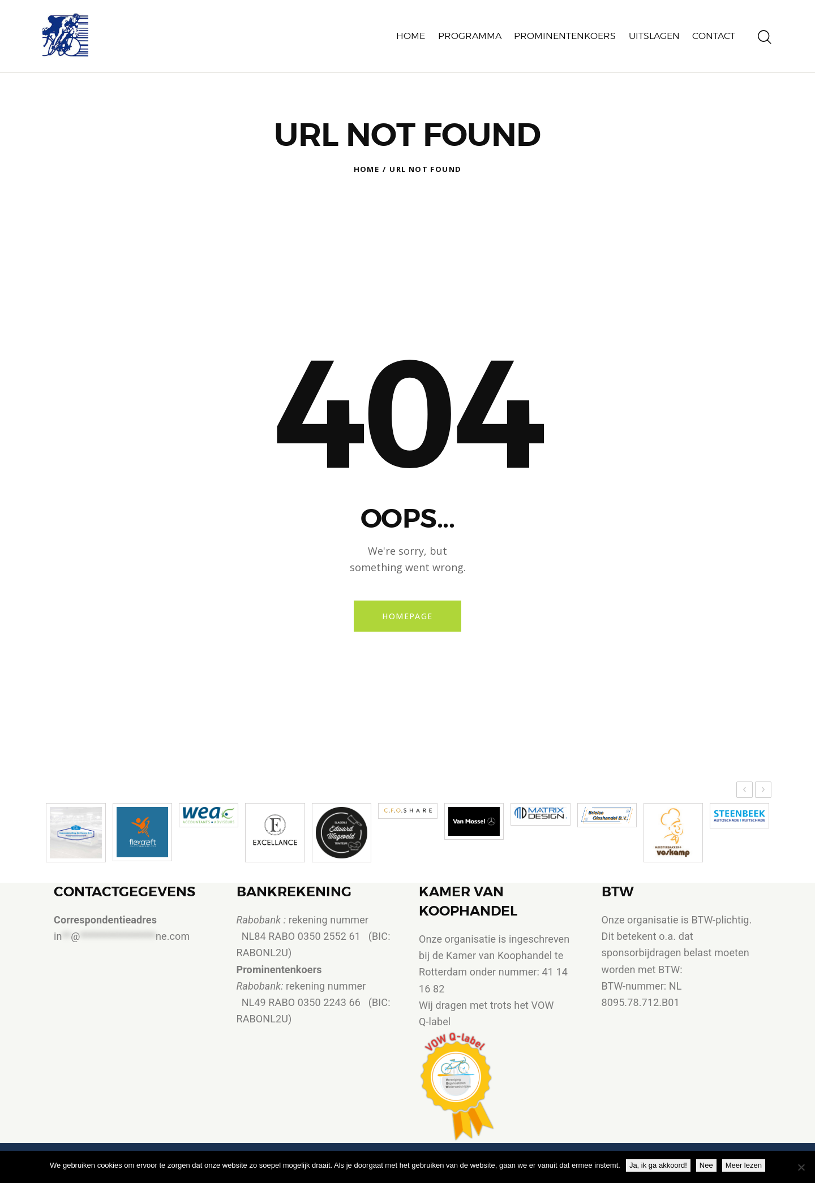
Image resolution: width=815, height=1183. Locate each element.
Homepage (407, 600)
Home (367, 154)
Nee (706, 1165)
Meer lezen (744, 1165)
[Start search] (765, 30)
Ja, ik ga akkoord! (658, 1165)
